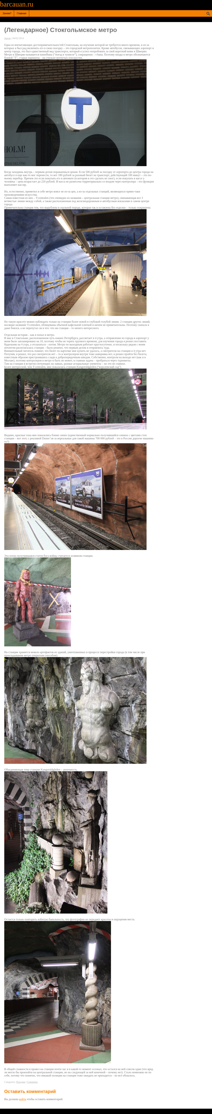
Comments (32, 1082)
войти (22, 1099)
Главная (21, 13)
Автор (7, 38)
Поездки (20, 1082)
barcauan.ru (16, 4)
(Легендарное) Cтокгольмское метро (60, 29)
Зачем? (7, 13)
